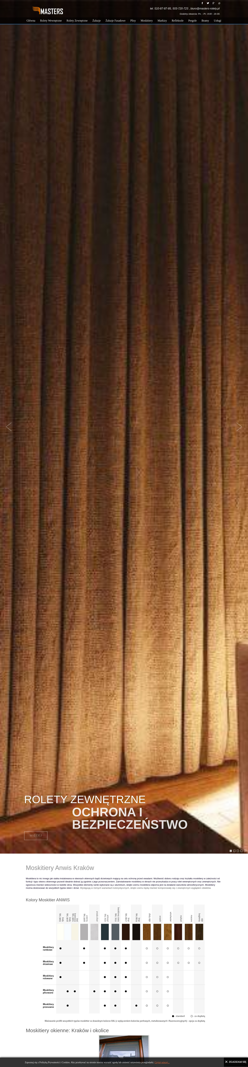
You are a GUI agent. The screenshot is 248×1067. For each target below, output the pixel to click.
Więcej (36, 832)
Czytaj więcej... (161, 1062)
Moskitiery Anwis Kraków (60, 867)
